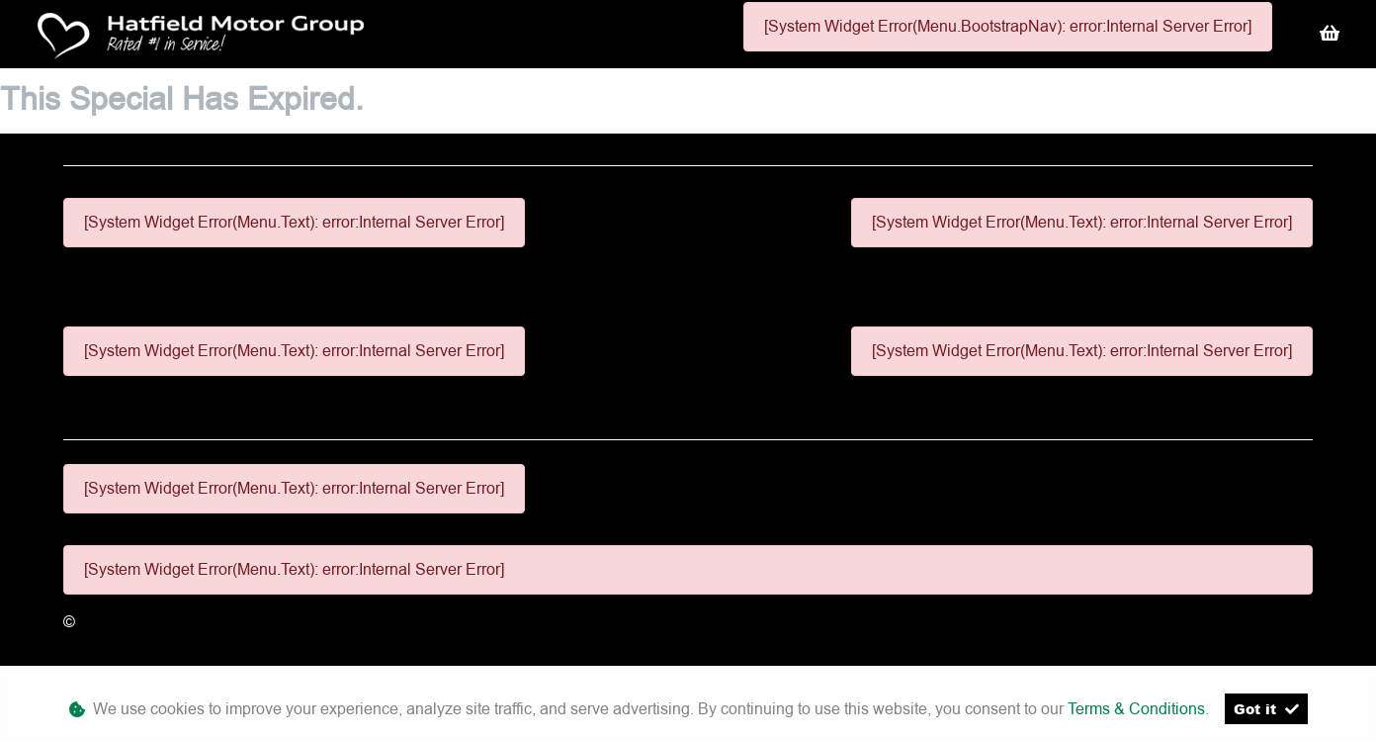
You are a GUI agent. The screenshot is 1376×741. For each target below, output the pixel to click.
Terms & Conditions (1136, 708)
